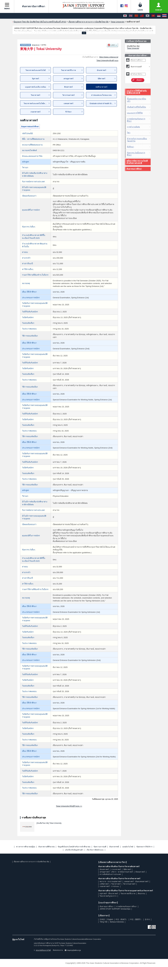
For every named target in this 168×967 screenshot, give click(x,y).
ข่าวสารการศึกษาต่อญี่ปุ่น (25, 847)
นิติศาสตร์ (101, 79)
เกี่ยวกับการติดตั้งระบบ (95, 850)
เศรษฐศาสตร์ (68, 79)
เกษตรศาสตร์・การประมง (109, 886)
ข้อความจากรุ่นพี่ (100, 847)
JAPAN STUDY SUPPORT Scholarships (115, 909)
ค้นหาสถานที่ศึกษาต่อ (46, 847)
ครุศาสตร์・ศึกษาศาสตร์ (109, 894)
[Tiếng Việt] (153, 15)
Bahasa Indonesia (117, 922)
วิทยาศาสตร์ (35, 95)
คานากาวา (36, 45)
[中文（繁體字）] (142, 15)
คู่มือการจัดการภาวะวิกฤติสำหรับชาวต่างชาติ (137, 162)
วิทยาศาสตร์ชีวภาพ (68, 70)
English (110, 919)
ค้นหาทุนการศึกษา (134, 169)
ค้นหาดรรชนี (114, 847)
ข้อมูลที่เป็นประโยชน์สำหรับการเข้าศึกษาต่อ (74, 847)
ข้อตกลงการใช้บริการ (144, 847)
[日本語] (125, 15)
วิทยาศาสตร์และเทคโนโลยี (36, 70)
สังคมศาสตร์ (140, 872)
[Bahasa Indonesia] (159, 15)
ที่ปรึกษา (130, 147)
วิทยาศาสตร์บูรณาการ (108, 896)
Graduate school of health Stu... (102, 103)
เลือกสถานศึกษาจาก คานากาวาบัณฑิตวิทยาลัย (31, 862)
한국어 (147, 919)
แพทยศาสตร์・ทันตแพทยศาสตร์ (136, 881)
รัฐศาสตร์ (35, 79)
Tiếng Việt (103, 922)
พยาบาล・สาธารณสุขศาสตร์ (110, 881)
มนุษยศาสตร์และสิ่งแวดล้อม (35, 87)
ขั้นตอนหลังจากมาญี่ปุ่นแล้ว (136, 100)
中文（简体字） (122, 919)
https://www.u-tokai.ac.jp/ (108, 57)
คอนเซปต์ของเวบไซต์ (42, 950)
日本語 (102, 919)
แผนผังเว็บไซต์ (127, 847)
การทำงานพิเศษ (133, 127)
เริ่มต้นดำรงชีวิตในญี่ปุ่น (136, 107)
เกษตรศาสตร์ (35, 112)
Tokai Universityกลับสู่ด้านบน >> (69, 806)
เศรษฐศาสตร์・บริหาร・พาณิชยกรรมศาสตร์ (116, 872)
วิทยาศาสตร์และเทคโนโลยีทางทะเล (37, 103)
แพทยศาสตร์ (68, 103)
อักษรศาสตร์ (101, 70)
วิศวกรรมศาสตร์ (68, 95)
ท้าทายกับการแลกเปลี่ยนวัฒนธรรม (137, 140)
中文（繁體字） (136, 919)
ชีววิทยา (68, 112)
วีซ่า (128, 133)
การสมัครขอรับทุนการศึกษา (136, 120)
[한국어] (147, 15)
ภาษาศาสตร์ (116, 869)
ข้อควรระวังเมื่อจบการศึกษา (136, 154)
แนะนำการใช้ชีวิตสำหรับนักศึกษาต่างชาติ (137, 92)
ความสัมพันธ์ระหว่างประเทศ (110, 874)
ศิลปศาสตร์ (68, 87)
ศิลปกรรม (141, 894)
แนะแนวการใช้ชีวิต (135, 113)
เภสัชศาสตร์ (104, 884)
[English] (131, 15)
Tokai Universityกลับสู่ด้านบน (107, 61)
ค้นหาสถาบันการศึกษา (31, 6)
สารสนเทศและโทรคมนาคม (101, 95)
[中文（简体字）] (136, 15)
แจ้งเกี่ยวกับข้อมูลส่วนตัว (74, 850)
